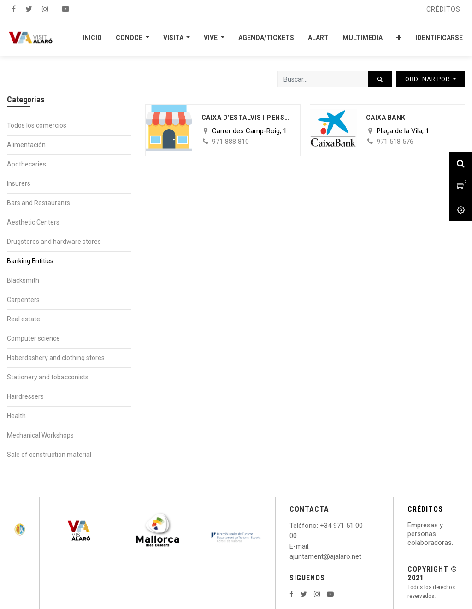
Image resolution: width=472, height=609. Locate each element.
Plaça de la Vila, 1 (403, 131)
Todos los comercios (36, 125)
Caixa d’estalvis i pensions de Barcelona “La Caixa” (246, 117)
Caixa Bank (386, 117)
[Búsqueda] (380, 79)
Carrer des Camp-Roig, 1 (249, 131)
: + (320, 525)
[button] (399, 37)
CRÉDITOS (425, 509)
